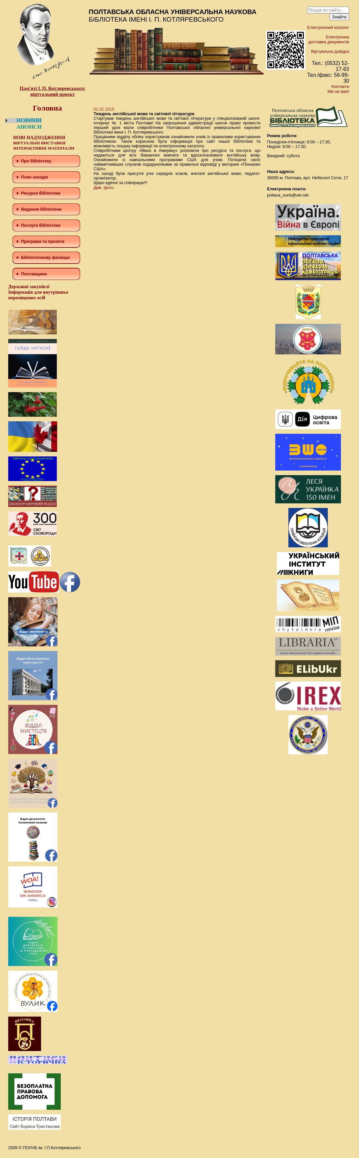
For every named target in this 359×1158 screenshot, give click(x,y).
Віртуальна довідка (330, 51)
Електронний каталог (328, 27)
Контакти (340, 86)
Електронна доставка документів (328, 39)
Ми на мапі (338, 91)
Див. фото (104, 187)
